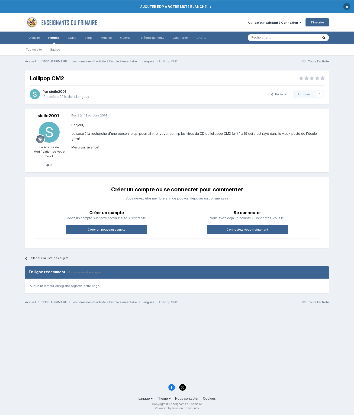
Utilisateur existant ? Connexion (274, 22)
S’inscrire (317, 22)
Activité (34, 37)
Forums (54, 40)
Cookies (209, 398)
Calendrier (180, 37)
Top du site (34, 49)
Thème (164, 398)
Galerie (125, 37)
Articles (106, 37)
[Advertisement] (164, 345)
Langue (145, 398)
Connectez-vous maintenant (247, 229)
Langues (82, 97)
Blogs (89, 37)
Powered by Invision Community (177, 408)
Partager (279, 94)
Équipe (55, 49)
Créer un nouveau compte (107, 229)
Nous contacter (187, 398)
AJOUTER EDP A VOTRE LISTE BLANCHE (173, 7)
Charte (201, 37)
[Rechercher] (273, 37)
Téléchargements (151, 37)
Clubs (72, 37)
